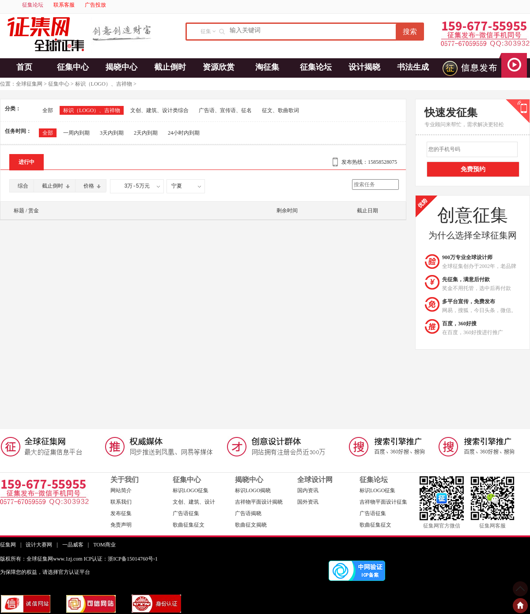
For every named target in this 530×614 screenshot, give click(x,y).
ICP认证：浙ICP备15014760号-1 (121, 559)
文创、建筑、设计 (194, 502)
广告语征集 (186, 513)
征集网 (8, 545)
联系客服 (64, 5)
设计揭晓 (364, 67)
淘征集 (267, 67)
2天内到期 (146, 133)
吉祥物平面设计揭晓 (259, 502)
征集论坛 (32, 5)
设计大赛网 (39, 545)
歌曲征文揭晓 (251, 525)
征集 (206, 31)
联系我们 (121, 502)
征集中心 (73, 67)
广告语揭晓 (248, 513)
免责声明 (121, 525)
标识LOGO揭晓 (253, 490)
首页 (24, 67)
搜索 (410, 31)
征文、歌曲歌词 (280, 110)
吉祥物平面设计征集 (383, 502)
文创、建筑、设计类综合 (159, 110)
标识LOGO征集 (190, 490)
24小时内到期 (184, 133)
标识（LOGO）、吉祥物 (103, 84)
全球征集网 (29, 84)
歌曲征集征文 (188, 525)
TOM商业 (104, 545)
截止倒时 (170, 67)
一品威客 (72, 545)
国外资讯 (307, 502)
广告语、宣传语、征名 (225, 110)
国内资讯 (307, 490)
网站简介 (121, 490)
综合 (23, 186)
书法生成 (413, 67)
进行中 (26, 162)
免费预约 (473, 169)
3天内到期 (112, 133)
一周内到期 (76, 133)
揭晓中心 (121, 67)
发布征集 (121, 513)
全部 (47, 110)
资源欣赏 (219, 67)
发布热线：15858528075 (369, 162)
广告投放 (95, 5)
